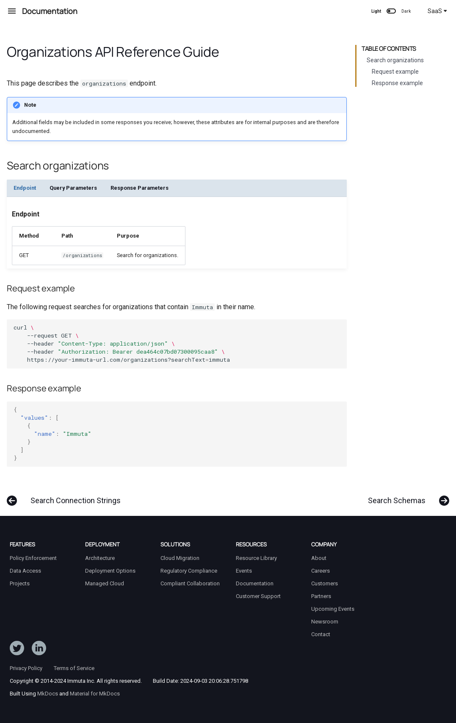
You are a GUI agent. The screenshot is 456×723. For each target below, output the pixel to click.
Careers (320, 571)
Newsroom (324, 621)
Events (244, 571)
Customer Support (258, 596)
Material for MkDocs (95, 693)
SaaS (437, 11)
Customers (324, 583)
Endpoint (25, 188)
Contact (320, 634)
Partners (321, 596)
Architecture (100, 558)
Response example (397, 83)
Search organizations (395, 60)
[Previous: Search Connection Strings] (66, 496)
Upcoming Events (332, 609)
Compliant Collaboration (190, 583)
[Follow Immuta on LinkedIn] (39, 650)
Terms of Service (74, 668)
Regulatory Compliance (188, 571)
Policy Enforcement (33, 558)
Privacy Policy (26, 668)
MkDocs (47, 693)
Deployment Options (110, 571)
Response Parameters (140, 188)
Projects (20, 583)
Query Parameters (73, 188)
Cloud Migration (179, 558)
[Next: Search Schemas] (405, 496)
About (318, 558)
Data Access (25, 571)
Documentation (255, 583)
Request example (395, 71)
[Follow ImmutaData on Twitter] (17, 650)
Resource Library (256, 558)
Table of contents (389, 49)
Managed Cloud (104, 583)
